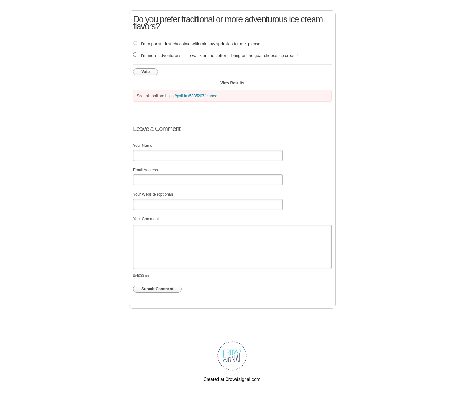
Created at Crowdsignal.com (232, 379)
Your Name (142, 145)
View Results (232, 83)
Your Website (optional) (153, 194)
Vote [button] (145, 72)
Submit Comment (157, 289)
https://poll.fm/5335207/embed (191, 96)
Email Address (145, 170)
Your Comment (146, 219)
